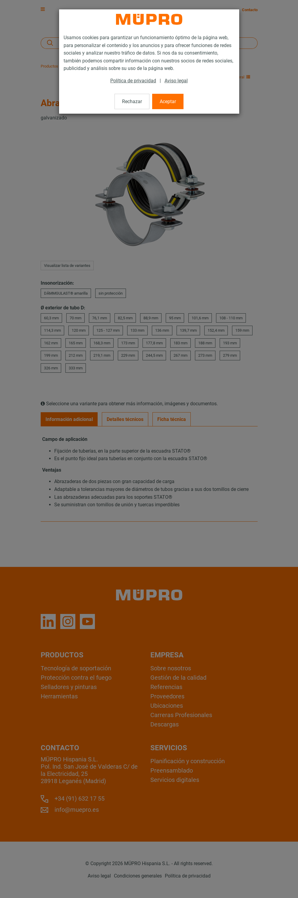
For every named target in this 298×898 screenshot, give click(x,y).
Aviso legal (176, 81)
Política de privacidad (133, 81)
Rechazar (132, 101)
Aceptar (168, 101)
